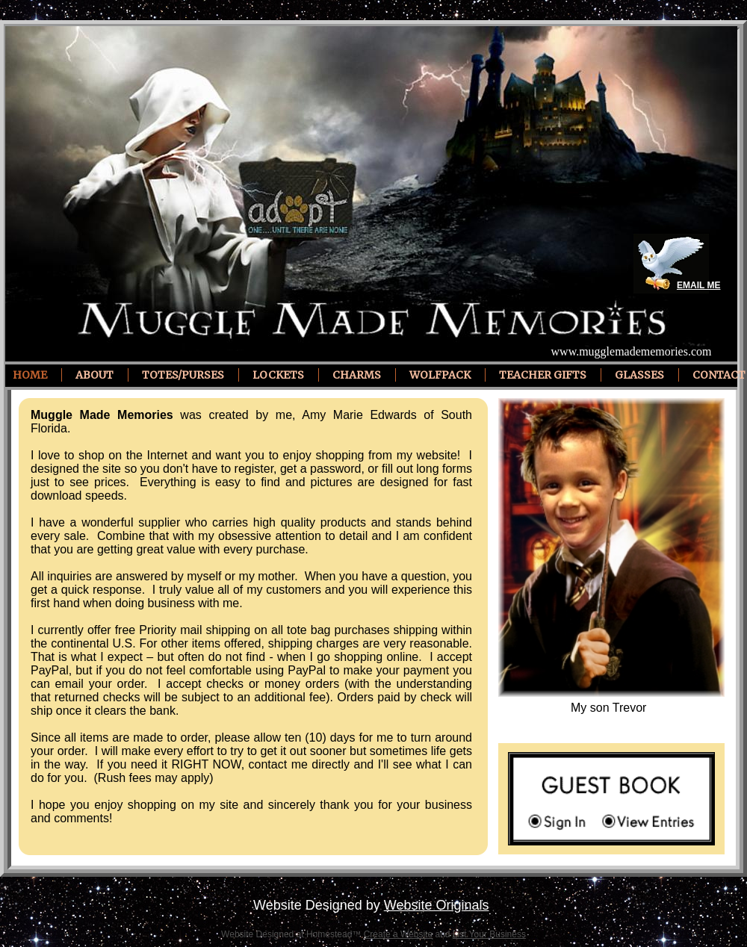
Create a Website (398, 934)
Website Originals (436, 905)
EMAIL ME (698, 285)
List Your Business (489, 934)
